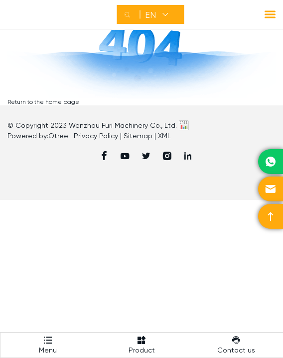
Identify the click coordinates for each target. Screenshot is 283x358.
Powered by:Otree (37, 136)
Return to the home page (43, 101)
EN (150, 14)
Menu (47, 343)
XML (164, 136)
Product (142, 343)
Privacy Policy (96, 136)
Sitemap (138, 136)
